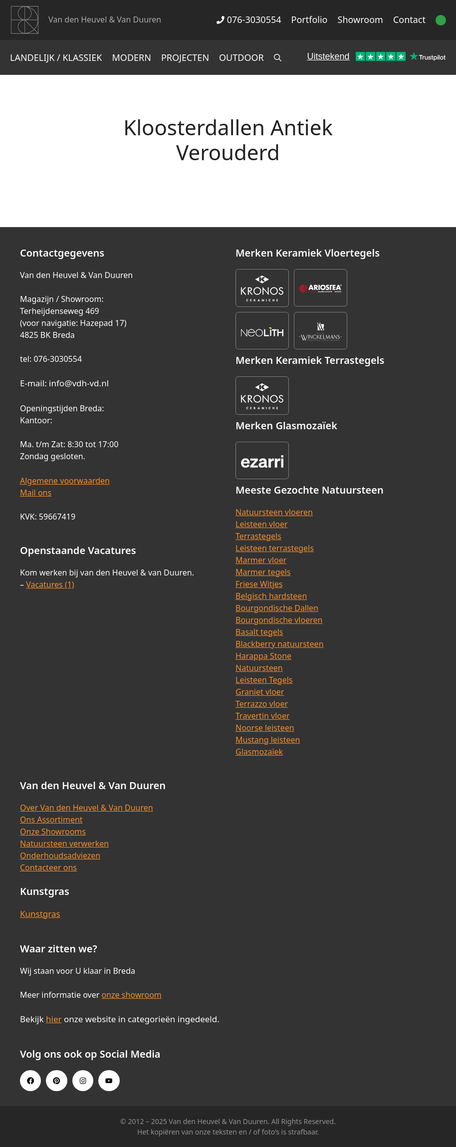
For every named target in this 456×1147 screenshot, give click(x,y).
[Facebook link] (30, 1080)
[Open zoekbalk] (277, 57)
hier (54, 1019)
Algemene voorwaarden (65, 480)
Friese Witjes (259, 583)
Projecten (185, 57)
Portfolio (309, 19)
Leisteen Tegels (264, 679)
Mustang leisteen (267, 739)
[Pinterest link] (56, 1080)
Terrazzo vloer (261, 703)
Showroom (360, 19)
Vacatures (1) (50, 584)
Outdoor (241, 57)
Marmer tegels (262, 572)
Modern (131, 57)
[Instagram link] (82, 1080)
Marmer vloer (260, 560)
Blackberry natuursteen (279, 643)
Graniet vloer (259, 691)
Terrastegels (258, 536)
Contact (409, 19)
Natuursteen (259, 667)
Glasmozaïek (259, 751)
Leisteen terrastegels (274, 548)
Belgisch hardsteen (271, 595)
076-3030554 (249, 19)
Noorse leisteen (264, 727)
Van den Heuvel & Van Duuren (104, 19)
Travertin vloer (262, 715)
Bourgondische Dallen (276, 607)
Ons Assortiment (51, 819)
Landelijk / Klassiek (56, 57)
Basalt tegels (259, 631)
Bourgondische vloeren (278, 619)
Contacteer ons (48, 867)
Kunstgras (40, 913)
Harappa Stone (263, 655)
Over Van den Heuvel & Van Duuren (86, 807)
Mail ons (35, 492)
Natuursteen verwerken (64, 843)
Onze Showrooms (53, 831)
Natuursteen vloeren (274, 512)
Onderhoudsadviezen (60, 855)
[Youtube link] (108, 1080)
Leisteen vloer (261, 524)
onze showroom (131, 994)
